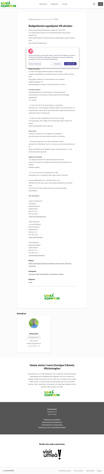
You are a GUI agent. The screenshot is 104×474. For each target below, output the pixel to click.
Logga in (99, 471)
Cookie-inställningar (35, 63)
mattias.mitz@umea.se (34, 343)
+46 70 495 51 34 (33, 346)
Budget (37, 274)
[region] (52, 57)
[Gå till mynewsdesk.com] (8, 470)
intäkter (61, 274)
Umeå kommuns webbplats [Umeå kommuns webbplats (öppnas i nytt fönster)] (52, 419)
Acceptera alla (70, 64)
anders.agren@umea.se (36, 237)
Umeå (30, 282)
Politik (30, 263)
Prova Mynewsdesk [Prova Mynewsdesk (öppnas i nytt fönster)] (65, 471)
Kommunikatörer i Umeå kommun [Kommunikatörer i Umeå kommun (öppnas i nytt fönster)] (52, 425)
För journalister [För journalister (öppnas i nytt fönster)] (78, 471)
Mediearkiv (54, 4)
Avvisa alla (57, 64)
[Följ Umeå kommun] (100, 4)
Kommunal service (54, 263)
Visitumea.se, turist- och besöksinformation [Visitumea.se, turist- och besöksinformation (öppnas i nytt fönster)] (52, 427)
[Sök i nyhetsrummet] (94, 4)
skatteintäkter (44, 274)
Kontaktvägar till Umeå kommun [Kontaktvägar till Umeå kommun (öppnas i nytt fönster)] (52, 422)
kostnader (32, 274)
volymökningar (53, 274)
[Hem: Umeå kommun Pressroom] (8, 4)
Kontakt (64, 4)
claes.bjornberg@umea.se (37, 255)
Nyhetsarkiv (43, 4)
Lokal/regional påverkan (40, 263)
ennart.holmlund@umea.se (37, 216)
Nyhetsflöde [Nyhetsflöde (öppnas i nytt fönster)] (90, 471)
